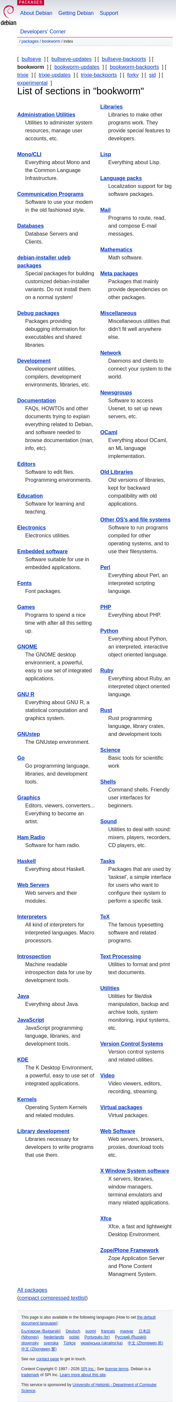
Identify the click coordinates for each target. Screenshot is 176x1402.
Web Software (118, 1131)
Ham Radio (31, 837)
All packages (32, 1290)
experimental (32, 83)
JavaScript (30, 1020)
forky (133, 75)
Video (107, 1075)
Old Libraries (116, 472)
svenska (51, 1343)
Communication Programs (50, 194)
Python (109, 631)
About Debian (36, 13)
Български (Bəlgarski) (41, 1331)
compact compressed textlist (52, 1298)
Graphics (28, 797)
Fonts (24, 583)
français (108, 1331)
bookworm (51, 41)
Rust (106, 710)
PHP (105, 607)
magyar (126, 1331)
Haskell (26, 861)
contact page (47, 1359)
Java (23, 996)
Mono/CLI (29, 154)
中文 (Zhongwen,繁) (39, 1349)
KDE (23, 1060)
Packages (30, 41)
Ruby (107, 670)
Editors (26, 464)
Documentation (36, 400)
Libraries (111, 107)
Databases (30, 226)
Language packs (121, 178)
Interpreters (32, 917)
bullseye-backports (124, 59)
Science (110, 750)
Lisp (105, 154)
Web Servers (33, 885)
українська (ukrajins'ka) (102, 1343)
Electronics (31, 527)
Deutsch (73, 1331)
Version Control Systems (131, 1044)
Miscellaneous (118, 313)
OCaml (109, 432)
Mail (105, 210)
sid (152, 75)
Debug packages (38, 313)
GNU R (25, 694)
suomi (91, 1331)
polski (74, 1337)
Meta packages (119, 273)
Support (109, 13)
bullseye (31, 59)
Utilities (110, 988)
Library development (43, 1131)
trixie (23, 75)
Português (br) (97, 1337)
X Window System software (134, 1171)
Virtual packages (121, 1107)
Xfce (106, 1218)
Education (30, 496)
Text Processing (120, 956)
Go (21, 758)
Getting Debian (76, 13)
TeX (105, 917)
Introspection (34, 956)
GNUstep (28, 734)
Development (33, 361)
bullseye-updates (71, 59)
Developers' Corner (43, 31)
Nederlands (54, 1337)
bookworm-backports (134, 67)
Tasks (107, 861)
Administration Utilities (46, 114)
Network (110, 353)
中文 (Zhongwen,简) (145, 1343)
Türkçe (69, 1343)
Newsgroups (116, 392)
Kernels (27, 1099)
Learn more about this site (83, 1375)
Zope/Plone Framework (129, 1250)
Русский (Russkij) (131, 1337)
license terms (117, 1369)
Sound (108, 821)
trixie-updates (55, 75)
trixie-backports (99, 75)
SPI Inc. (88, 1369)
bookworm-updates (76, 67)
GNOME (27, 647)
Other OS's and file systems (135, 519)
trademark (30, 1375)
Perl (105, 567)
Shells (108, 782)
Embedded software (42, 551)
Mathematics (116, 249)
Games (26, 607)
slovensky (30, 1343)
